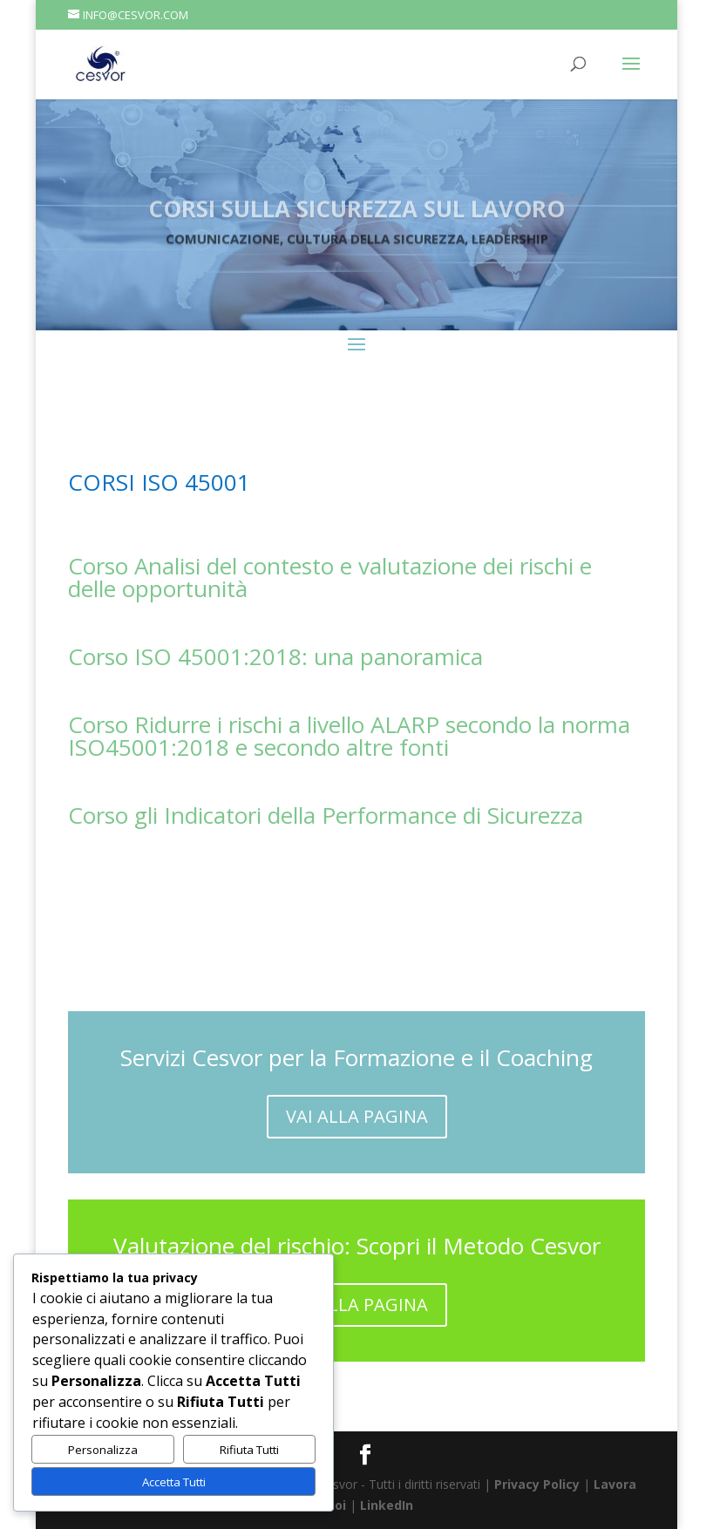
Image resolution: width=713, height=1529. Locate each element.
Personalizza (103, 1450)
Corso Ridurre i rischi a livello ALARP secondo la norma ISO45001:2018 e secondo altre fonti (349, 736)
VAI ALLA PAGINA (357, 1116)
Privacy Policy (537, 1484)
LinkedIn (386, 1505)
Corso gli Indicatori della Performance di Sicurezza (325, 815)
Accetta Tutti (174, 1482)
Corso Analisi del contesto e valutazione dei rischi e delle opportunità (330, 577)
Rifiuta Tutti (249, 1450)
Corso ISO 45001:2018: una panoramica (275, 656)
